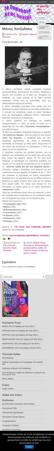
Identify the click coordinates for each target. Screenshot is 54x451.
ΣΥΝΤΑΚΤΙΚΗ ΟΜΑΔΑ (44, 27)
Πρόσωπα (33, 34)
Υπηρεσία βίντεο (9, 421)
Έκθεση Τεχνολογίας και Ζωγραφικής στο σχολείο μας (22, 363)
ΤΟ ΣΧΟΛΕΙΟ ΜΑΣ (44, 37)
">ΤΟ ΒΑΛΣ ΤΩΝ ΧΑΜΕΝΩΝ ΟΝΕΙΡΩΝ (32, 227)
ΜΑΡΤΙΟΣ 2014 (8, 335)
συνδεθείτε (30, 267)
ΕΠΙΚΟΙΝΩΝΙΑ (44, 32)
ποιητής (41, 248)
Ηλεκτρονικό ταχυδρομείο (12, 412)
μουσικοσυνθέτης (30, 248)
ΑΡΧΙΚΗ (42, 18)
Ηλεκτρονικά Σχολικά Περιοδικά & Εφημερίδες (28, 2)
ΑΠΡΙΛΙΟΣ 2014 (9, 331)
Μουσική (24, 34)
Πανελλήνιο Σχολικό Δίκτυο (13, 417)
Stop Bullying (7, 358)
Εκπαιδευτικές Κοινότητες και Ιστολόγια (18, 404)
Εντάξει (29, 447)
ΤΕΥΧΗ (41, 22)
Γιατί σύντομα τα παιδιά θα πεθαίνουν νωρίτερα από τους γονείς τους (23, 373)
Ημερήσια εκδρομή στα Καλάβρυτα (16, 368)
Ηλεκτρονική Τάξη (9, 408)
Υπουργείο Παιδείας (10, 425)
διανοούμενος (28, 245)
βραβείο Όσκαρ (39, 243)
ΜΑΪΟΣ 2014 (7, 326)
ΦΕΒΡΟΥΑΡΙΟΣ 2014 (11, 339)
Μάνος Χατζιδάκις (42, 245)
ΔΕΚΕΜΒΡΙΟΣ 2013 (10, 348)
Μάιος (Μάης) (8, 379)
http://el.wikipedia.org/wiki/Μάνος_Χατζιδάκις (29, 235)
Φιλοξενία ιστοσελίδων (11, 430)
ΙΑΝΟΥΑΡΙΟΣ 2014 (10, 343)
